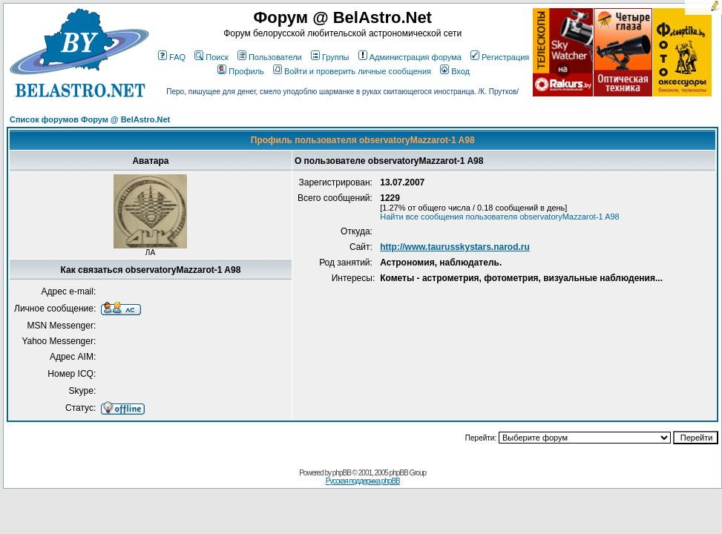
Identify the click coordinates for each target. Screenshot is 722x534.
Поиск (211, 57)
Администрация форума (410, 57)
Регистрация (499, 57)
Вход (455, 71)
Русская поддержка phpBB (363, 481)
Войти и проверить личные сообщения (352, 71)
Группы (330, 57)
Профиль (240, 71)
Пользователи (269, 57)
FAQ (172, 57)
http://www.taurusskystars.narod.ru (455, 247)
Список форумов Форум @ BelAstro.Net (90, 119)
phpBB (341, 473)
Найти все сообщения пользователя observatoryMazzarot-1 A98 (500, 216)
